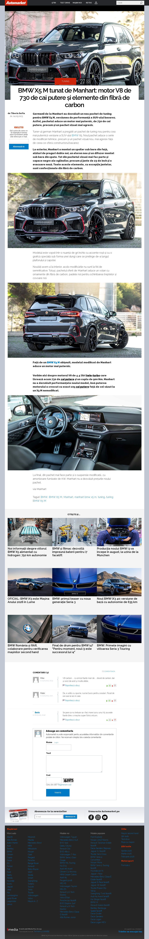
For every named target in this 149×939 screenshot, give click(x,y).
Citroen (10, 854)
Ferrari (10, 866)
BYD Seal (64, 843)
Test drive (125, 839)
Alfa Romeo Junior (68, 917)
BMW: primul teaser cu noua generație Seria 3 (71, 600)
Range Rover (33, 863)
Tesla (30, 889)
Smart (30, 878)
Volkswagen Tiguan (68, 837)
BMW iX (94, 902)
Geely (9, 875)
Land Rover (12, 898)
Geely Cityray (66, 846)
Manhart (68, 497)
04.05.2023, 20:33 (47, 681)
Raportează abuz (72, 685)
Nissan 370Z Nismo (99, 840)
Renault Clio (65, 849)
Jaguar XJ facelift (98, 851)
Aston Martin (12, 843)
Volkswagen (33, 895)
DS (8, 863)
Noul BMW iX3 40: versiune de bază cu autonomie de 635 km (117, 600)
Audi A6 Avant (66, 869)
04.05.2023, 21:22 (47, 696)
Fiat (8, 869)
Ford (9, 872)
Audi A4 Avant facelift (100, 896)
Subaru (31, 884)
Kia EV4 (63, 866)
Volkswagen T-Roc (68, 854)
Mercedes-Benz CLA (69, 840)
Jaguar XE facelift (98, 885)
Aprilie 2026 (126, 851)
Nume (49, 742)
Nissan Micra (96, 862)
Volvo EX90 (65, 897)
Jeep (9, 889)
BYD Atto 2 (64, 851)
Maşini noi (12, 829)
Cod (48, 775)
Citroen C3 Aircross (68, 872)
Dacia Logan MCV (98, 922)
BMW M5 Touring (67, 863)
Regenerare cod (64, 785)
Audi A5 (63, 877)
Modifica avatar (38, 733)
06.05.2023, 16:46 (39, 715)
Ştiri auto (125, 836)
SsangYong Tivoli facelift (101, 893)
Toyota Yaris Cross (98, 854)
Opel (30, 854)
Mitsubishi (32, 849)
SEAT (30, 872)
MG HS (63, 883)
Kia (8, 892)
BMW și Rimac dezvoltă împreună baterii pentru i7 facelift (69, 552)
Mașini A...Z (33, 901)
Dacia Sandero (97, 916)
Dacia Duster (96, 913)
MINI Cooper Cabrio (68, 874)
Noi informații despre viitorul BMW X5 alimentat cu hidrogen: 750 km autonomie (27, 552)
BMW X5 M (53, 362)
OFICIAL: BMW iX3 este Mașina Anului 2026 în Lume (28, 600)
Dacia (9, 860)
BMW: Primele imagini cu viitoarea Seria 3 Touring (114, 647)
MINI (30, 846)
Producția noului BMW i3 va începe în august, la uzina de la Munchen (117, 552)
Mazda (31, 840)
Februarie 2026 (127, 856)
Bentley (10, 849)
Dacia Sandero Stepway (101, 848)
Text (48, 753)
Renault (31, 866)
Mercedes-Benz (35, 843)
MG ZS (63, 889)
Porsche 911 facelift (68, 900)
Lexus (9, 904)
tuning (101, 497)
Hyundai (10, 881)
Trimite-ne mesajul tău (130, 932)
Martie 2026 (126, 854)
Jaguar (10, 887)
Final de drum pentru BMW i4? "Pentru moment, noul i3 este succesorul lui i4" (72, 649)
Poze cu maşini (127, 842)
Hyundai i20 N (97, 871)
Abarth (10, 837)
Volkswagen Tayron (68, 886)
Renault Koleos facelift (100, 905)
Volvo (30, 898)
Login (96, 3)
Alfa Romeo (12, 840)
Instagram (98, 817)
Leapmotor (11, 901)
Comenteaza (109, 671)
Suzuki (31, 887)
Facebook (91, 817)
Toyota (30, 892)
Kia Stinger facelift (98, 899)
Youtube (105, 817)
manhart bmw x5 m (85, 497)
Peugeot (31, 857)
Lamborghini (12, 895)
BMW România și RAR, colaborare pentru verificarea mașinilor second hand (28, 649)
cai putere (67, 379)
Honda (10, 878)
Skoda (30, 875)
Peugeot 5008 (66, 880)
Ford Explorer (96, 837)
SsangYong (32, 881)
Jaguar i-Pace (96, 874)
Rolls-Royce (33, 869)
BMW (75, 135)
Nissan (31, 851)
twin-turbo (93, 375)
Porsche (31, 860)
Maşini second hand (129, 833)
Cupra (9, 857)
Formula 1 (125, 865)
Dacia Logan (96, 919)
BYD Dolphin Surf (67, 903)
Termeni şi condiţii (41, 931)
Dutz (37, 712)
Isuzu (9, 884)
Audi (9, 846)
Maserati (31, 837)
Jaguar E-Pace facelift (100, 882)
